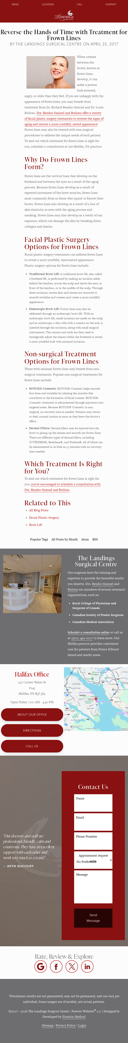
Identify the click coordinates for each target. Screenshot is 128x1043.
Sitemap (47, 1025)
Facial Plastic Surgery (44, 517)
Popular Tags (39, 539)
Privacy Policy (66, 1025)
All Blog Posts (38, 510)
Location (48, 4)
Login (82, 1025)
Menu (15, 4)
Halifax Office (32, 674)
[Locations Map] (96, 699)
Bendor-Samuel (102, 584)
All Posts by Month (65, 539)
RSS (95, 539)
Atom (85, 539)
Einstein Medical (74, 1016)
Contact (110, 4)
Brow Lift (35, 525)
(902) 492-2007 (82, 638)
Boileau (73, 589)
